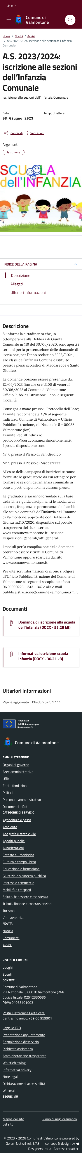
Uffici (6, 778)
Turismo (8, 910)
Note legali (11, 1076)
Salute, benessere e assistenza (25, 896)
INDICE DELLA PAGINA (20, 264)
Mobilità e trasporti (17, 889)
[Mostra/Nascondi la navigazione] (8, 19)
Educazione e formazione (21, 868)
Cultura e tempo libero (19, 861)
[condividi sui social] (13, 133)
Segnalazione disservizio (21, 1041)
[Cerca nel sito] (70, 20)
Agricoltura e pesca (17, 819)
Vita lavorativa (13, 917)
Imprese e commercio (18, 882)
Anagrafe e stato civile (19, 833)
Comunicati (11, 938)
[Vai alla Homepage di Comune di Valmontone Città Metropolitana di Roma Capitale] (37, 20)
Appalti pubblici (14, 840)
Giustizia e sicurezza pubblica (24, 875)
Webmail (9, 1090)
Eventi (7, 974)
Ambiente (10, 826)
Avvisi (7, 944)
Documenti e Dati (15, 806)
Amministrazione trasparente (24, 1055)
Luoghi (8, 967)
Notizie (8, 931)
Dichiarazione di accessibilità (24, 1083)
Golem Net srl (16, 1143)
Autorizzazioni (13, 847)
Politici (8, 792)
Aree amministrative (18, 771)
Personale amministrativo (22, 799)
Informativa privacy (17, 1069)
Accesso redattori (66, 1148)
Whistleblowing (14, 1062)
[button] (12, 6)
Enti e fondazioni (15, 785)
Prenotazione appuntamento (24, 1034)
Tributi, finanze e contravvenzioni (27, 903)
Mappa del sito (13, 1119)
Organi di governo (16, 764)
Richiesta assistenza (18, 1048)
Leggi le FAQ (12, 1027)
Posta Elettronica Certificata (24, 1013)
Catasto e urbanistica (18, 854)
